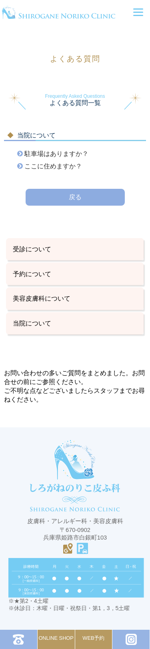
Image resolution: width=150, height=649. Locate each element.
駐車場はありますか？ (56, 153)
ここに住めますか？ (52, 166)
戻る (75, 197)
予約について (32, 273)
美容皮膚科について (41, 298)
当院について (32, 323)
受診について (32, 249)
